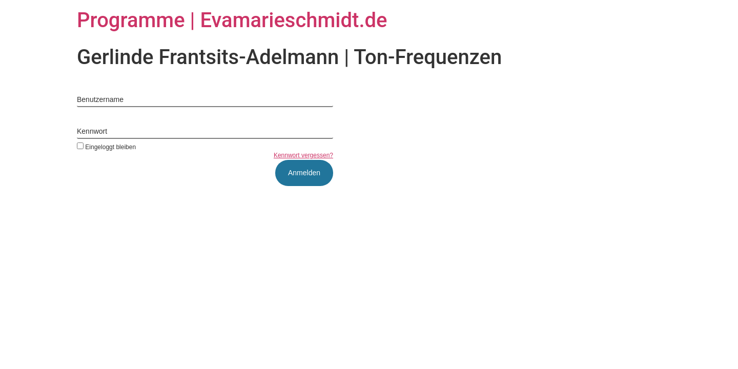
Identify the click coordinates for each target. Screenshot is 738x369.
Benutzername (100, 99)
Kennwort (92, 131)
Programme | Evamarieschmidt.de (232, 20)
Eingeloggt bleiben (106, 147)
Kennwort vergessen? (303, 155)
